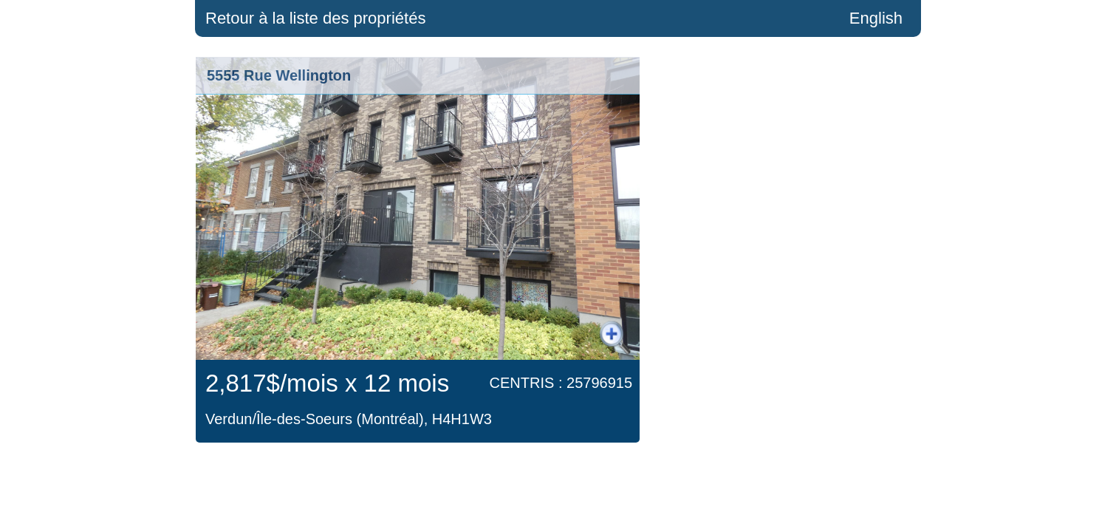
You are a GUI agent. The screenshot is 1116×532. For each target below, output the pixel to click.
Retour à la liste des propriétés (315, 18)
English (876, 18)
